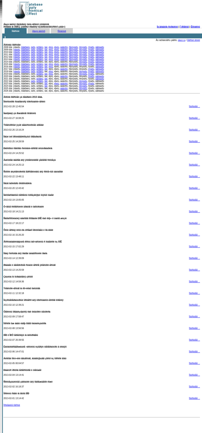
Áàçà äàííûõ (38, 31)
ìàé (46, 47)
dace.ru (181, 40)
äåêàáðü (99, 47)
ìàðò (33, 47)
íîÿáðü (91, 47)
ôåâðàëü (25, 47)
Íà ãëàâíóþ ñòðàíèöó (167, 27)
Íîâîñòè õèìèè (193, 40)
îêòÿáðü (83, 47)
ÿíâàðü (16, 49)
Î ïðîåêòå (184, 27)
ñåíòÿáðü (73, 47)
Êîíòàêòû (195, 27)
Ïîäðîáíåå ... (194, 106)
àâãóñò (64, 47)
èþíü (51, 47)
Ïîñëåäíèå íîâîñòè (12, 405)
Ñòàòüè (62, 31)
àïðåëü (40, 47)
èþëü (56, 47)
